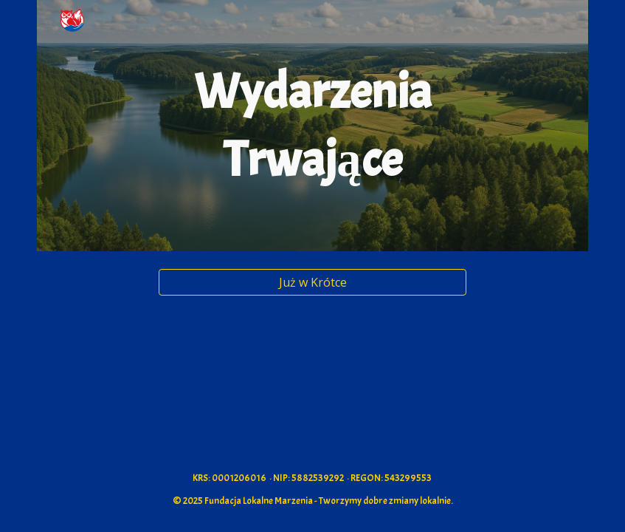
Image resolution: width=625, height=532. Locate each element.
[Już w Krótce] (312, 282)
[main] (313, 126)
